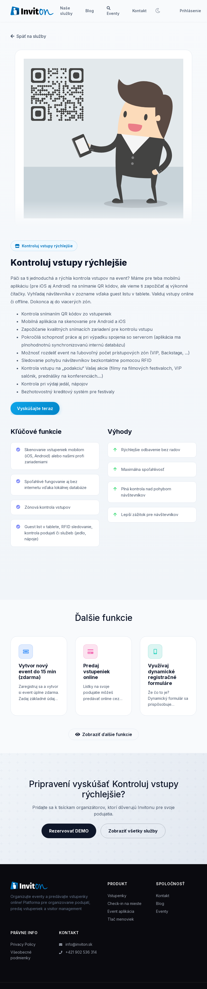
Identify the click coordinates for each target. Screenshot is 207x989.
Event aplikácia (121, 915)
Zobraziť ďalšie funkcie (103, 738)
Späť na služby (28, 36)
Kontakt (139, 10)
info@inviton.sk (75, 948)
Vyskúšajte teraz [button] (35, 409)
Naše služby (66, 11)
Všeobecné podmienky (21, 959)
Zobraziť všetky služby (133, 834)
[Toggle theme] (157, 10)
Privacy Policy (23, 948)
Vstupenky (117, 899)
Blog (89, 10)
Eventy (113, 11)
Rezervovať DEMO (69, 834)
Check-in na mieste (125, 907)
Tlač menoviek (121, 922)
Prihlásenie (190, 10)
